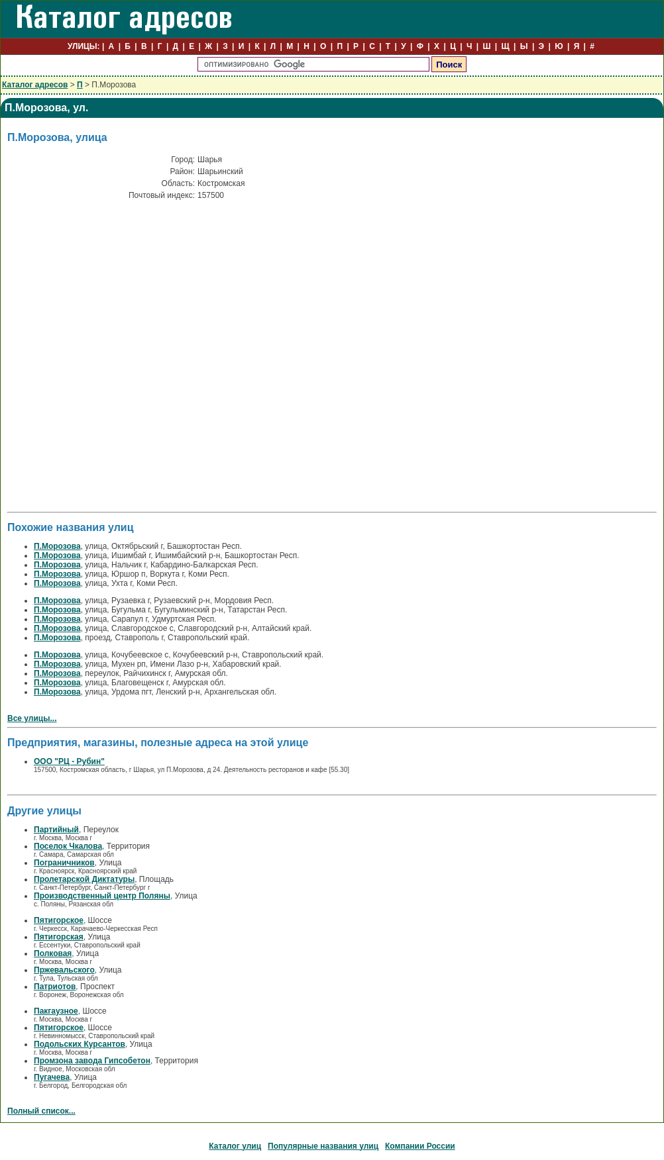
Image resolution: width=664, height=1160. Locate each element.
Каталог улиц (235, 1146)
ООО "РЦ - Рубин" (69, 761)
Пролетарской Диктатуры (84, 879)
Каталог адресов (35, 84)
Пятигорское (58, 920)
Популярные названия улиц (323, 1146)
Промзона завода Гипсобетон (92, 1060)
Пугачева (52, 1077)
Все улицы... (32, 718)
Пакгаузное (56, 1011)
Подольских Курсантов (79, 1044)
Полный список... (41, 1111)
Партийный (56, 829)
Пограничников (64, 862)
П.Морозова (57, 546)
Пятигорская (58, 937)
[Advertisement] (120, 314)
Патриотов (55, 986)
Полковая (53, 953)
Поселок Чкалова (68, 846)
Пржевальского (64, 970)
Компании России (420, 1146)
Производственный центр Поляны (102, 895)
